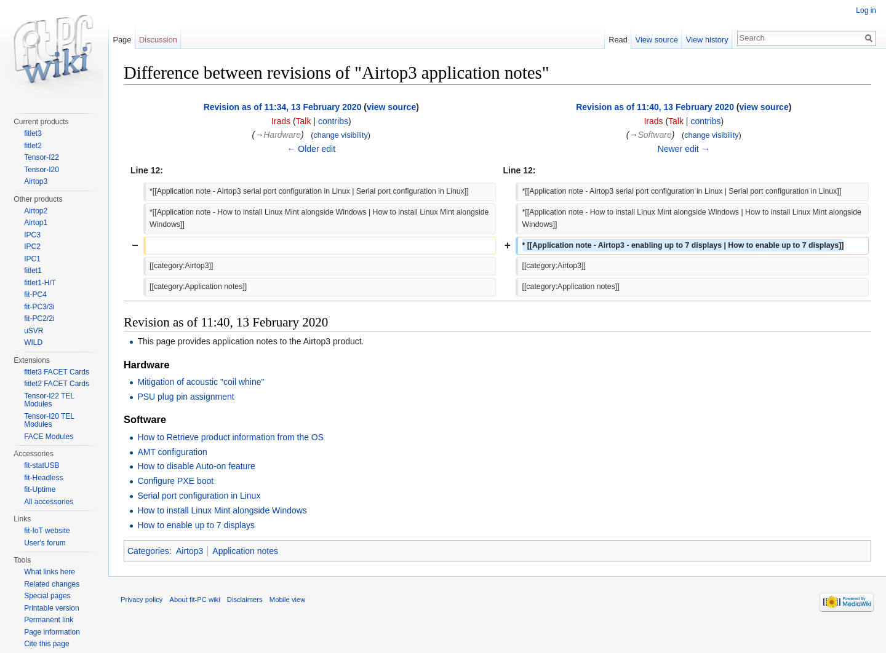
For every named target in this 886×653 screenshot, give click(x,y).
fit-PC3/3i (39, 307)
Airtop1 (35, 222)
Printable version (51, 608)
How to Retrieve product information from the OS (230, 437)
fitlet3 (33, 133)
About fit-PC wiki (195, 599)
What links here (49, 572)
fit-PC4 (35, 294)
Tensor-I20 (41, 169)
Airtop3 (189, 551)
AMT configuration (172, 452)
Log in (866, 10)
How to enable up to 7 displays (196, 525)
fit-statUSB (41, 465)
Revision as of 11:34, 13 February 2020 (283, 107)
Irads (280, 121)
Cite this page (46, 643)
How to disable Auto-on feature (196, 466)
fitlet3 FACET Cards (56, 372)
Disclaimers (245, 599)
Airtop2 (35, 211)
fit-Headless (43, 477)
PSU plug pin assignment (185, 397)
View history (707, 39)
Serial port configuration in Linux (198, 496)
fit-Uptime (39, 489)
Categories (148, 551)
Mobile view (287, 599)
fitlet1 (33, 270)
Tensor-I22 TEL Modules (49, 400)
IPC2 (32, 246)
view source (391, 107)
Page (122, 39)
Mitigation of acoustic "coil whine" (200, 382)
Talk (303, 121)
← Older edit (311, 149)
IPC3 (32, 235)
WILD (33, 342)
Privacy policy (141, 599)
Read (618, 39)
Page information (52, 632)
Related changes (51, 584)
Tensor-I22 (41, 157)
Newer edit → (684, 149)
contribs (333, 121)
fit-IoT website (47, 530)
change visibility (340, 135)
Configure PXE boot (175, 481)
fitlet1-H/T (40, 283)
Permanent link (48, 619)
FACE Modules (48, 436)
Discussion (158, 39)
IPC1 (32, 259)
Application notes (245, 551)
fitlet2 (33, 145)
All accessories (48, 501)
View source (657, 39)
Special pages (47, 596)
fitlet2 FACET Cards (56, 383)
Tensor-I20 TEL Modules (49, 420)
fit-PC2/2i (39, 318)
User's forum (45, 543)
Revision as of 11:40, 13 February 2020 (655, 107)
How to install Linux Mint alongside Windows (221, 510)
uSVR (33, 330)
